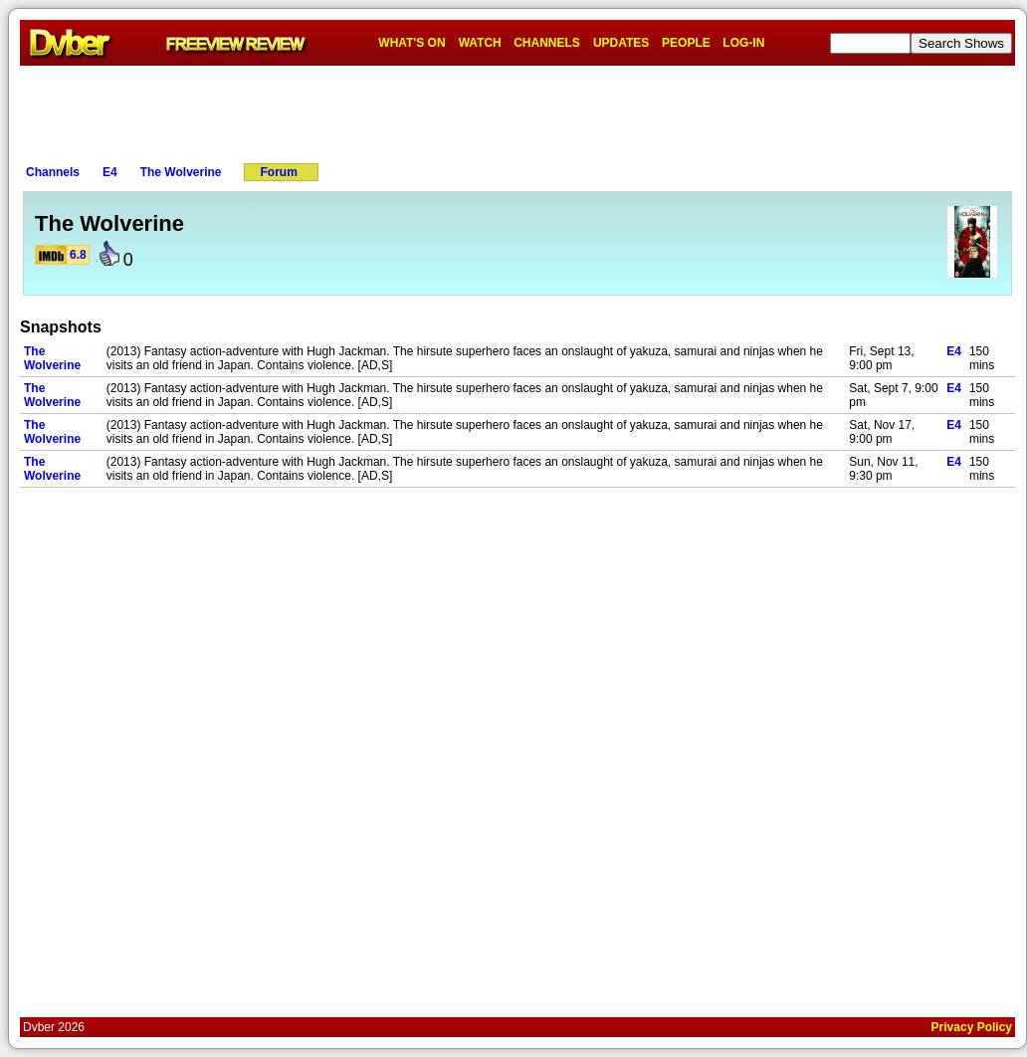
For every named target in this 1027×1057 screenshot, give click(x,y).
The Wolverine (181, 172)
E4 (110, 172)
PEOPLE (686, 43)
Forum (279, 172)
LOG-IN (743, 43)
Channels (53, 172)
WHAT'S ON (411, 43)
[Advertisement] (517, 110)
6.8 (78, 255)
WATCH (480, 43)
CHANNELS (547, 43)
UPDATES (621, 43)
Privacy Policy (971, 1027)
